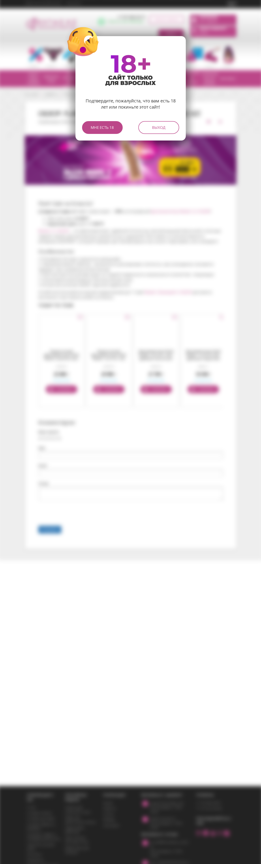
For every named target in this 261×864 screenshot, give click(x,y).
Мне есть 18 (102, 127)
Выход (158, 127)
